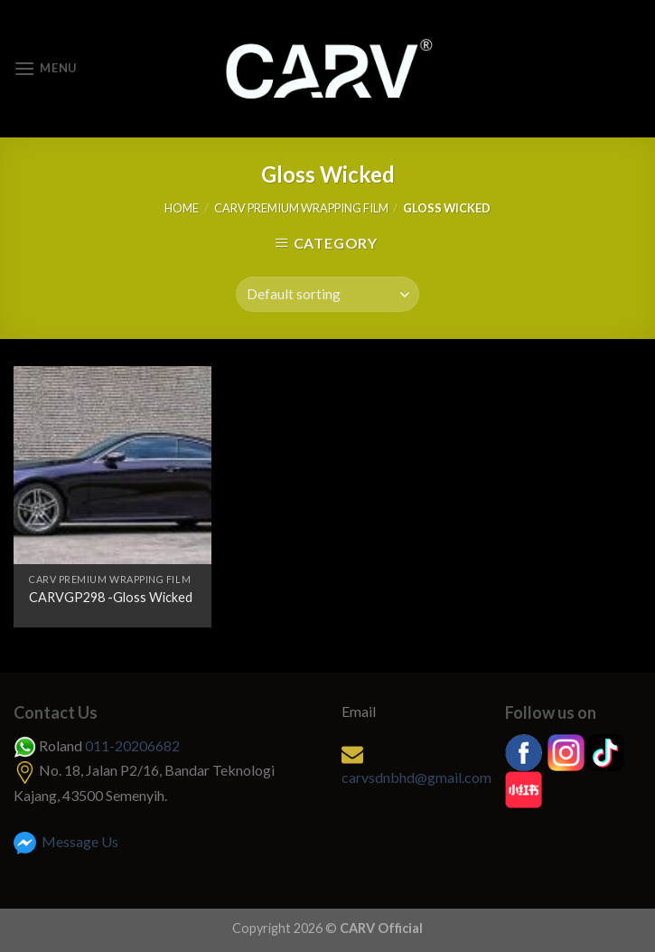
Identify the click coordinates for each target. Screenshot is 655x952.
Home (181, 208)
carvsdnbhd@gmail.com (416, 777)
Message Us (66, 841)
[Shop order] (327, 294)
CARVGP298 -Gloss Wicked (110, 597)
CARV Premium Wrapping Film (301, 208)
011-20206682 (132, 745)
